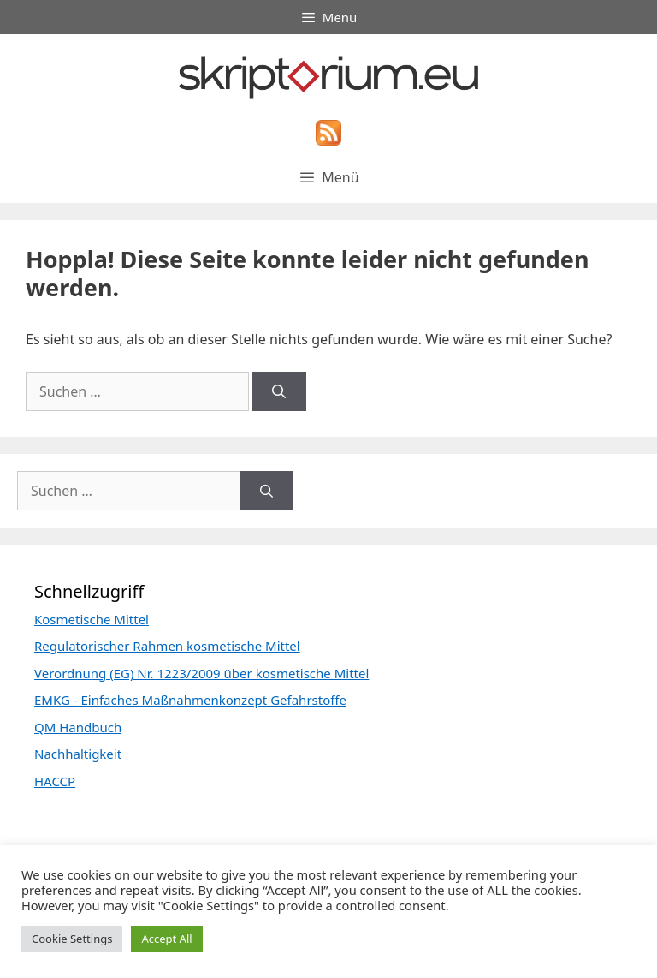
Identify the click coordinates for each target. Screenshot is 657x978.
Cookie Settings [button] (72, 938)
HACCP (54, 781)
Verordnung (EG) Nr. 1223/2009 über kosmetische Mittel (201, 673)
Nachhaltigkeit (77, 753)
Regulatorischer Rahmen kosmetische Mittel (167, 645)
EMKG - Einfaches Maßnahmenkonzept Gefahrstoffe (190, 699)
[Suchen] (279, 391)
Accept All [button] (166, 938)
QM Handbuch (77, 727)
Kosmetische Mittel (91, 619)
